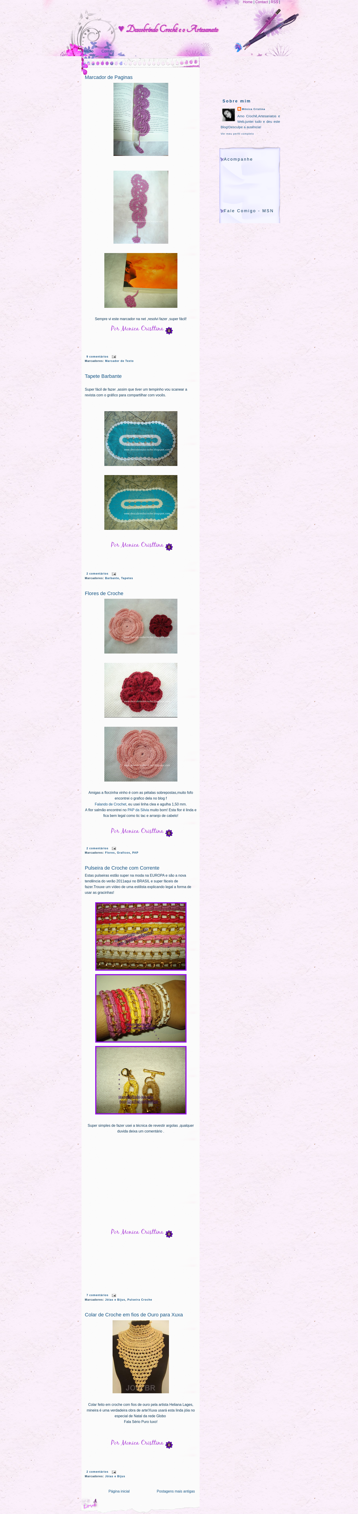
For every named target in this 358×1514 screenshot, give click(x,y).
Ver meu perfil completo (237, 133)
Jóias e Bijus (115, 1299)
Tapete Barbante (103, 376)
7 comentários (97, 1295)
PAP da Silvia (139, 810)
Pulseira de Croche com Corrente (122, 868)
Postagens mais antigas (176, 1491)
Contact (261, 2)
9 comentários (97, 356)
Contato (108, 51)
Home (248, 2)
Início (88, 51)
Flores (110, 852)
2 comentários (97, 573)
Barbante (112, 578)
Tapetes (127, 578)
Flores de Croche (104, 593)
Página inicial (119, 1491)
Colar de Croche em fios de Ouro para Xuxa (134, 1315)
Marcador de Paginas (109, 77)
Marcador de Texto (119, 361)
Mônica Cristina (253, 109)
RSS (274, 2)
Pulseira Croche (139, 1299)
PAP (135, 852)
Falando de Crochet (110, 804)
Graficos (123, 852)
